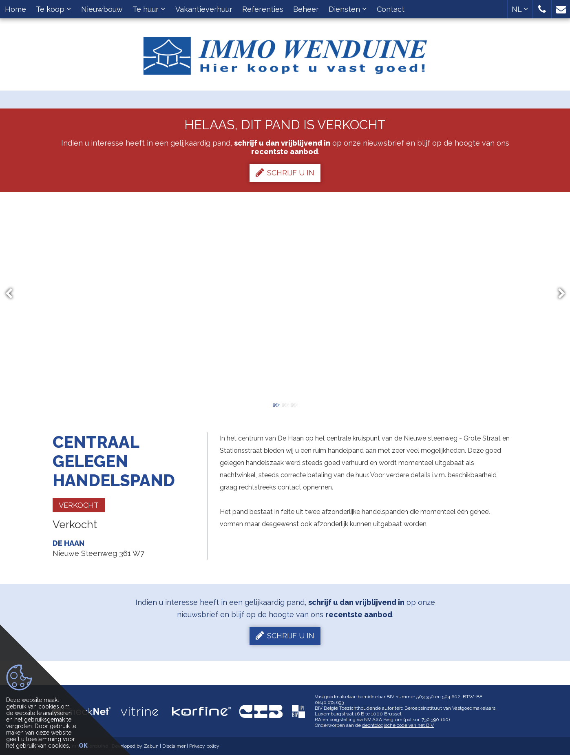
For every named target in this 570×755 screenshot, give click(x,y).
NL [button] (520, 9)
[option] (285, 294)
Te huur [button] (149, 9)
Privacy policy (204, 746)
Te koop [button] (53, 9)
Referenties (262, 9)
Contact (390, 9)
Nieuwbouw (102, 9)
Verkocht (79, 505)
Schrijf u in (285, 172)
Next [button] (558, 294)
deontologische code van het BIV (398, 725)
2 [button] (285, 404)
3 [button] (294, 404)
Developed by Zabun (135, 746)
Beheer (306, 9)
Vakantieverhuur (203, 9)
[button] (542, 9)
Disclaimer (174, 746)
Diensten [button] (348, 9)
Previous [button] (12, 294)
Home (15, 9)
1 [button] (276, 404)
